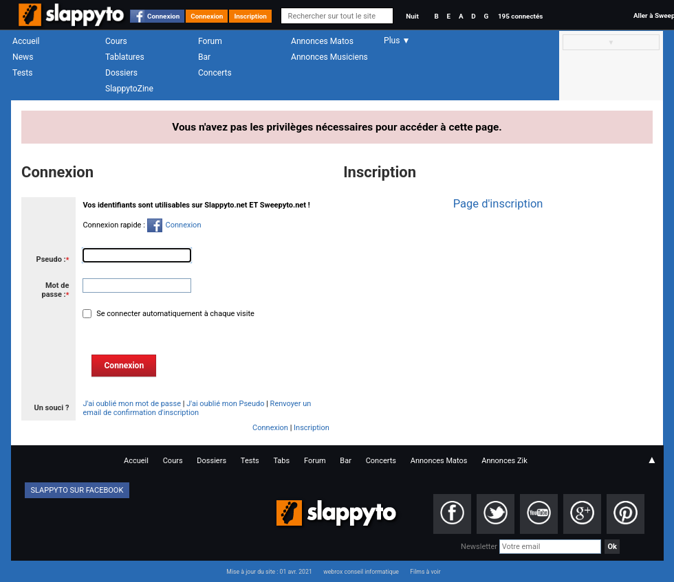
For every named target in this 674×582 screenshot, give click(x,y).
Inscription (250, 16)
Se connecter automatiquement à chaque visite (174, 313)
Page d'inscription (498, 203)
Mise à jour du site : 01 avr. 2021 (269, 571)
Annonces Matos (322, 41)
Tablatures (124, 57)
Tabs (281, 460)
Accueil (26, 41)
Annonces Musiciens (329, 57)
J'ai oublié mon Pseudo (225, 403)
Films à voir (425, 571)
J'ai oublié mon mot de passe (132, 403)
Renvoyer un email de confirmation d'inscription (197, 408)
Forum (210, 41)
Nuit (412, 16)
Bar (204, 57)
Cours (116, 41)
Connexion (163, 16)
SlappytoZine (129, 88)
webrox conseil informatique (361, 571)
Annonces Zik (504, 460)
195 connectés (520, 16)
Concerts (215, 73)
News (22, 57)
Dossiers (121, 73)
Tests (22, 73)
